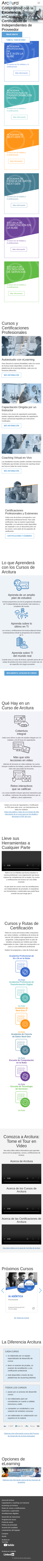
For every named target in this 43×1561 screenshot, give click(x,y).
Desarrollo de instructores (11, 1517)
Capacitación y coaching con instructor (15, 1503)
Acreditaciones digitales (10, 1513)
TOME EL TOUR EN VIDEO (15, 40)
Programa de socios (9, 1519)
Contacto (5, 1534)
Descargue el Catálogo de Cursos (22, 673)
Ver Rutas (21, 980)
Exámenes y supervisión (10, 1511)
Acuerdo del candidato (10, 1527)
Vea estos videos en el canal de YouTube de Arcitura (21, 1248)
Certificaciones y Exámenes (19, 536)
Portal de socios (7, 1522)
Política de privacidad (9, 1525)
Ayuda (4, 1536)
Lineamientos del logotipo (11, 1530)
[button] (2, 1290)
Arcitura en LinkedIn (9, 1553)
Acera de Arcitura (8, 1500)
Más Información (11, 375)
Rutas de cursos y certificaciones (13, 1508)
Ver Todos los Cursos (21, 1318)
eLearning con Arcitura (10, 1505)
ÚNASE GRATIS (12, 34)
